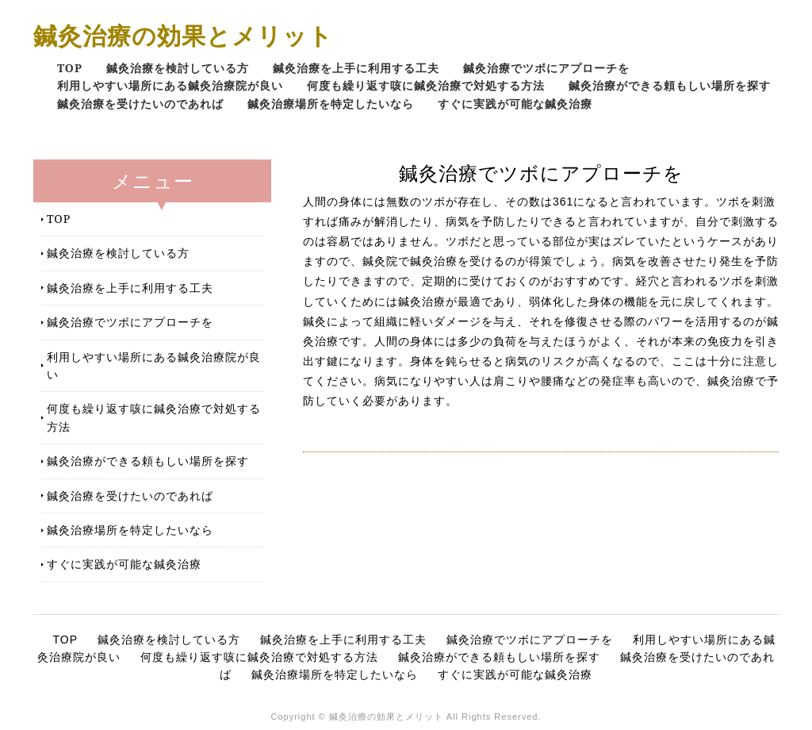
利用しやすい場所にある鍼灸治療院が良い (170, 85)
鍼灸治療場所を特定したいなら (330, 103)
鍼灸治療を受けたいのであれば (140, 103)
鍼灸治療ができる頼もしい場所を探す (670, 85)
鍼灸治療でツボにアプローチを (546, 67)
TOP (69, 67)
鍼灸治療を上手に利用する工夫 (356, 67)
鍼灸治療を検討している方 (177, 67)
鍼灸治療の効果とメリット (183, 35)
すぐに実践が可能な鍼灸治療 (515, 103)
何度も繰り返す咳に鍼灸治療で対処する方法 (426, 85)
